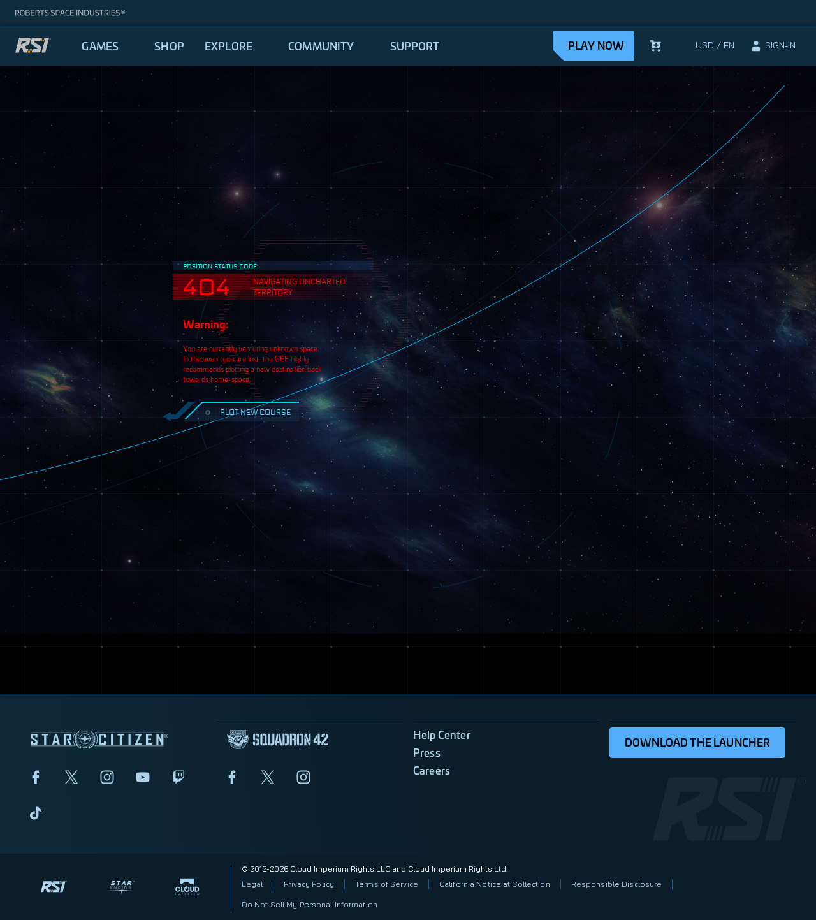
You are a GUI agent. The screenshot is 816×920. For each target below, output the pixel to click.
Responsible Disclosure (616, 884)
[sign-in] (773, 46)
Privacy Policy (309, 884)
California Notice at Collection (494, 884)
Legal (252, 884)
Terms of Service (386, 884)
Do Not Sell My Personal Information (309, 904)
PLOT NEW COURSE (246, 411)
